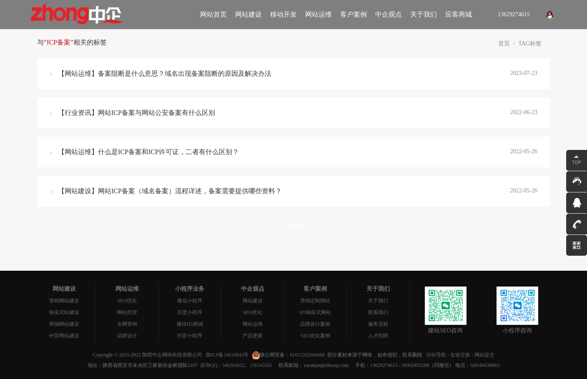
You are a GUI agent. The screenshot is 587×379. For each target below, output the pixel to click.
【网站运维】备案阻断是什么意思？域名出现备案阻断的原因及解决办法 (164, 73)
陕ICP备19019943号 (227, 355)
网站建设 (248, 14)
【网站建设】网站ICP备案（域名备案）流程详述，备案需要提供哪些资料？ (170, 190)
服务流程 (378, 324)
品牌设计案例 (315, 324)
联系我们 (378, 312)
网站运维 (318, 14)
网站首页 (213, 14)
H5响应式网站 (315, 312)
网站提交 (484, 355)
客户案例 (353, 14)
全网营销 (127, 324)
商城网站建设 (64, 324)
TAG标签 (530, 43)
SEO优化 (127, 301)
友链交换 (460, 355)
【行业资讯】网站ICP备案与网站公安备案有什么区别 (136, 112)
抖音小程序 (189, 336)
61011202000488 (307, 355)
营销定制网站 (315, 301)
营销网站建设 (64, 301)
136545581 (261, 365)
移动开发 (283, 14)
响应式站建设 (64, 312)
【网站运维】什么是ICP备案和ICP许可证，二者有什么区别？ (148, 151)
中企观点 (388, 14)
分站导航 (436, 355)
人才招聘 (378, 336)
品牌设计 (127, 336)
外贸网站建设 (64, 336)
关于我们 (423, 14)
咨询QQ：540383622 (221, 365)
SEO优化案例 (315, 336)
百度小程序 (189, 312)
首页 (504, 43)
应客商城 (458, 14)
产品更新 (253, 336)
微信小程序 (189, 301)
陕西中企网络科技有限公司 (172, 355)
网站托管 (127, 312)
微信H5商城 (190, 324)
